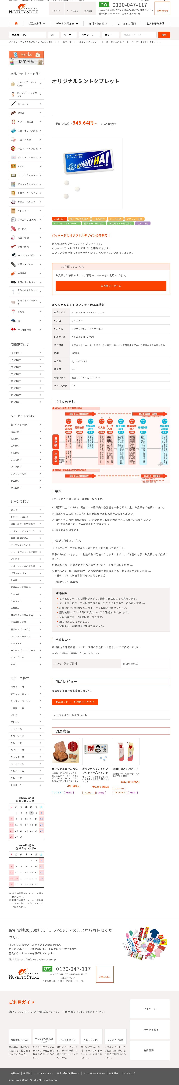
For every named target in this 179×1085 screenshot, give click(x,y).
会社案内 (144, 2)
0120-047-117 (130, 8)
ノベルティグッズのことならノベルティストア (32, 41)
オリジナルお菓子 (115, 41)
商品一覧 (67, 41)
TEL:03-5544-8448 (125, 14)
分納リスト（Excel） (68, 581)
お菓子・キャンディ (89, 41)
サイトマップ (163, 2)
